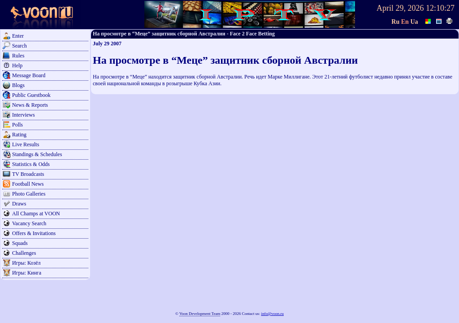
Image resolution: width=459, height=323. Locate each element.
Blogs (18, 85)
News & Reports (30, 105)
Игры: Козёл (26, 263)
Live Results (25, 144)
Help (17, 65)
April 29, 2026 (400, 8)
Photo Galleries (28, 194)
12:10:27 (440, 8)
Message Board (28, 75)
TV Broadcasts (28, 174)
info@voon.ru (272, 313)
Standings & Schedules (37, 154)
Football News (27, 184)
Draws (19, 204)
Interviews (23, 115)
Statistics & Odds (31, 164)
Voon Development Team (200, 313)
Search (19, 46)
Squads (20, 243)
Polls (17, 125)
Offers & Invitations (34, 233)
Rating (19, 134)
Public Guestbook (31, 95)
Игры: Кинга (26, 273)
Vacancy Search (29, 223)
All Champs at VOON (36, 213)
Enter (18, 36)
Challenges (24, 253)
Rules (18, 55)
